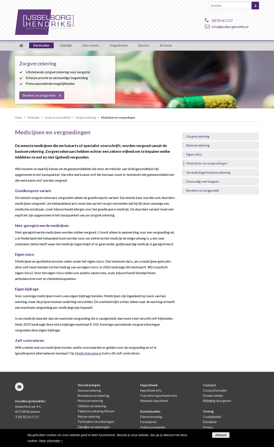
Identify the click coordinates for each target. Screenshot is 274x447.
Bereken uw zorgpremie (39, 95)
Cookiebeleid (212, 417)
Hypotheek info (151, 390)
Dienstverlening (151, 417)
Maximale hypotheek (154, 401)
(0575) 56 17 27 (222, 20)
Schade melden (213, 395)
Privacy (208, 427)
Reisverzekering (89, 416)
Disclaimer (210, 422)
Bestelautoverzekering (93, 395)
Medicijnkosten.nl (88, 353)
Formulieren (148, 422)
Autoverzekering (89, 390)
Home (18, 117)
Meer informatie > (51, 441)
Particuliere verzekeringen (96, 421)
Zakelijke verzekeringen (94, 427)
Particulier (33, 117)
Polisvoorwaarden (152, 427)
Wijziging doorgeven (217, 401)
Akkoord (220, 435)
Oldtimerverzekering (92, 406)
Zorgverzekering (86, 117)
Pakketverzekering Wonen (96, 411)
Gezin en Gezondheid (58, 117)
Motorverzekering (90, 401)
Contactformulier (215, 390)
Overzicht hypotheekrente (158, 395)
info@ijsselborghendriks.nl (230, 27)
